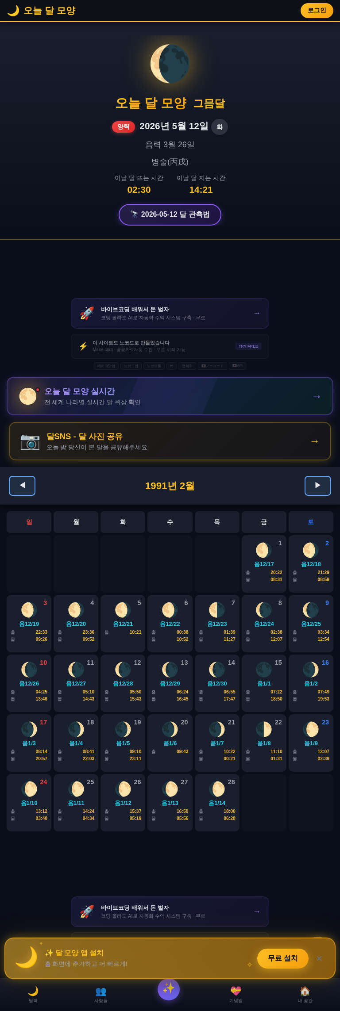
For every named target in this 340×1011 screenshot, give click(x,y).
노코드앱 (131, 366)
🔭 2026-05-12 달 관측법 (169, 214)
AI (172, 366)
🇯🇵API (237, 366)
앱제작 (187, 366)
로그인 (317, 10)
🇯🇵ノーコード (212, 366)
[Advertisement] (170, 269)
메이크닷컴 (106, 366)
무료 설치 (283, 957)
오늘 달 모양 (150, 103)
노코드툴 (154, 366)
